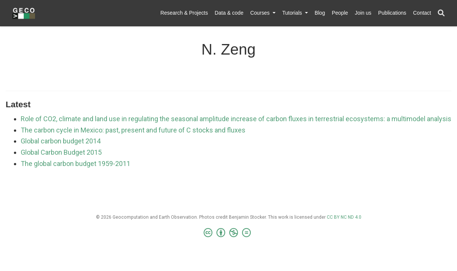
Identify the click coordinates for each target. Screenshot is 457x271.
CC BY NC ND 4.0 (344, 217)
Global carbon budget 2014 (61, 141)
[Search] (441, 13)
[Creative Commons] (229, 233)
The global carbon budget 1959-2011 (75, 163)
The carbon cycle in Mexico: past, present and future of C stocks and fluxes (133, 130)
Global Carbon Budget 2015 (61, 152)
